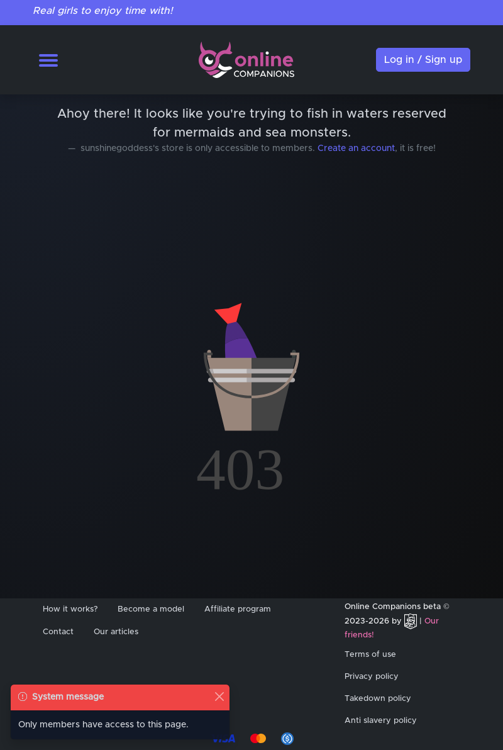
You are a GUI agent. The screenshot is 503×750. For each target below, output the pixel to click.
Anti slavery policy (381, 721)
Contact (58, 632)
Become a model (151, 609)
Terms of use (370, 655)
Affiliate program (237, 609)
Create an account (356, 148)
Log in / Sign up (423, 60)
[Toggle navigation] (48, 60)
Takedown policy (378, 699)
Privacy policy (372, 677)
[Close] (219, 696)
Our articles (116, 632)
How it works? (70, 609)
